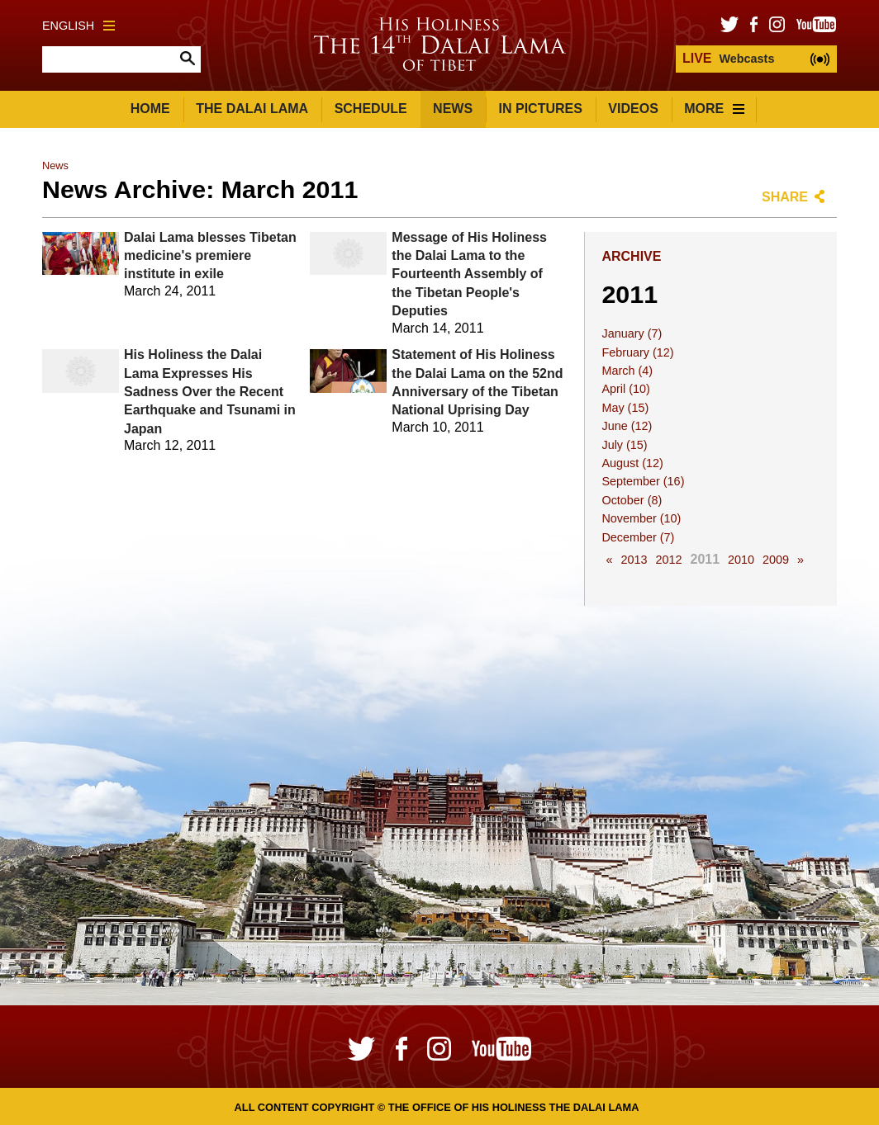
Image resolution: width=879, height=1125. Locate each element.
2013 (633, 559)
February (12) (637, 352)
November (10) (641, 518)
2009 (776, 559)
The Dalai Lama (252, 109)
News (453, 109)
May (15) (625, 407)
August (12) (632, 463)
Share (785, 197)
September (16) (642, 481)
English (78, 25)
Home (150, 109)
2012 (668, 559)
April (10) (625, 388)
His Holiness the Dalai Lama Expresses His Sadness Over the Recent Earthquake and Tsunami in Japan (210, 391)
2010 (741, 559)
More (714, 109)
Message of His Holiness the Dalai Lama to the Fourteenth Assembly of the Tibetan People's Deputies (469, 274)
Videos (633, 109)
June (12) (626, 426)
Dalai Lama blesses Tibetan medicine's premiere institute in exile (210, 255)
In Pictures (540, 109)
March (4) (627, 370)
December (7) (637, 537)
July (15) (624, 444)
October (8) (631, 500)
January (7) (631, 333)
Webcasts (728, 58)
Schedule (371, 109)
